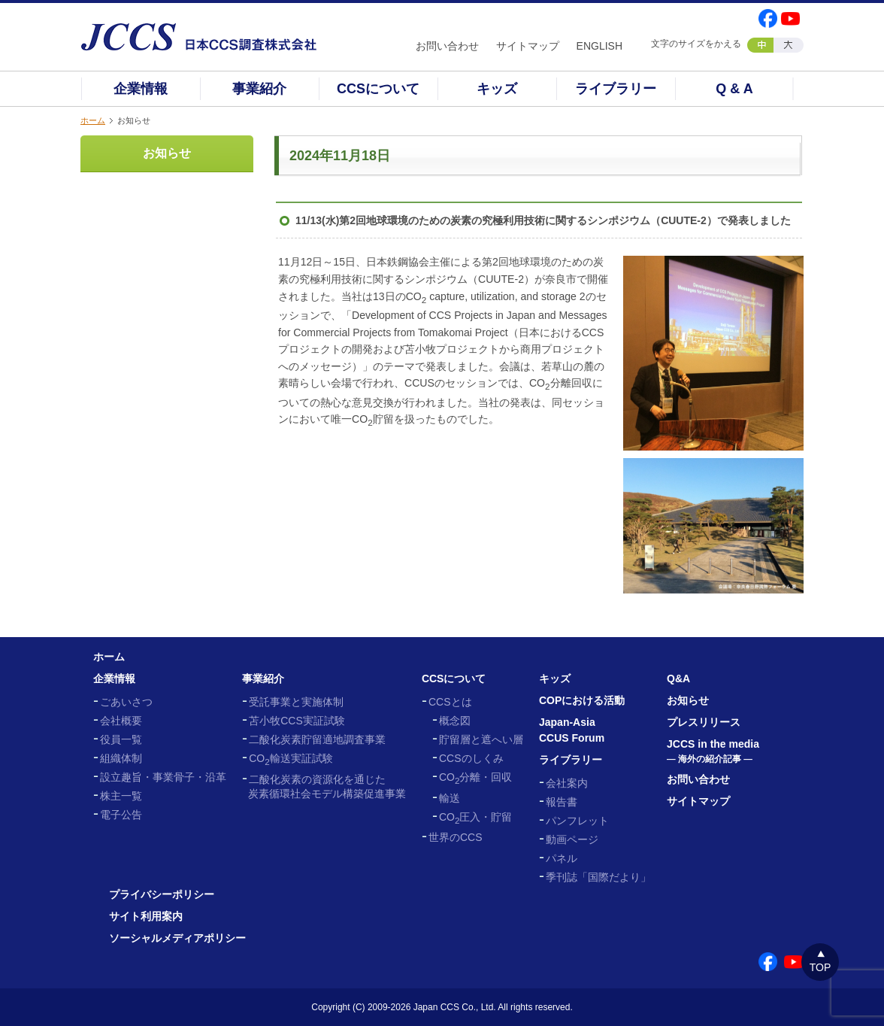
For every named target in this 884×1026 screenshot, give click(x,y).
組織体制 (121, 758)
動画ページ (572, 839)
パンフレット (577, 821)
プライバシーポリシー (161, 894)
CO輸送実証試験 (290, 758)
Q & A (734, 88)
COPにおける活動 (582, 700)
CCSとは (450, 702)
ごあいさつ (126, 702)
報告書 (561, 802)
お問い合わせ (447, 46)
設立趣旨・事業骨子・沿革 (163, 777)
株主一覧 (121, 796)
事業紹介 (259, 88)
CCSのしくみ (471, 758)
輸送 (449, 798)
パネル (561, 858)
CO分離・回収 (475, 777)
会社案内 (567, 783)
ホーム (92, 120)
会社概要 (121, 721)
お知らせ (167, 153)
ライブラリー (615, 88)
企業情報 (141, 88)
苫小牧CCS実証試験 (297, 721)
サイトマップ (527, 46)
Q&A (678, 678)
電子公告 (121, 815)
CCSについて (378, 88)
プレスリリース (703, 722)
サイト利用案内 (146, 916)
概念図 (455, 721)
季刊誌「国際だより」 (598, 877)
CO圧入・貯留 (475, 817)
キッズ (497, 88)
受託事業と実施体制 (296, 702)
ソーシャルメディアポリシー (177, 938)
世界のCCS (455, 837)
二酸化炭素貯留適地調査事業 (317, 739)
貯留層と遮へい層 (481, 739)
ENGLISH (599, 46)
